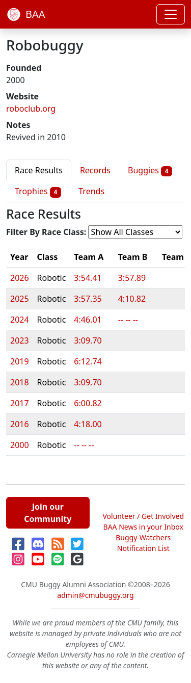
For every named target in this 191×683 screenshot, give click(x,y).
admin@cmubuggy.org (95, 595)
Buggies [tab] (150, 170)
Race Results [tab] (39, 170)
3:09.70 (87, 340)
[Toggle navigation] (170, 14)
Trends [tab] (91, 191)
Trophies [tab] (38, 191)
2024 (19, 319)
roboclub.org (31, 108)
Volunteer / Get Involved (143, 516)
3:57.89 (132, 277)
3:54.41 (87, 277)
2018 (19, 382)
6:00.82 (87, 403)
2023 (19, 340)
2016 (19, 424)
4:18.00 (87, 424)
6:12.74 (87, 361)
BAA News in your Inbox (143, 527)
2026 (19, 277)
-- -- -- (128, 319)
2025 (19, 298)
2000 (19, 445)
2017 (19, 403)
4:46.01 (87, 319)
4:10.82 (132, 298)
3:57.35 (87, 298)
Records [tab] (95, 170)
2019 (19, 361)
